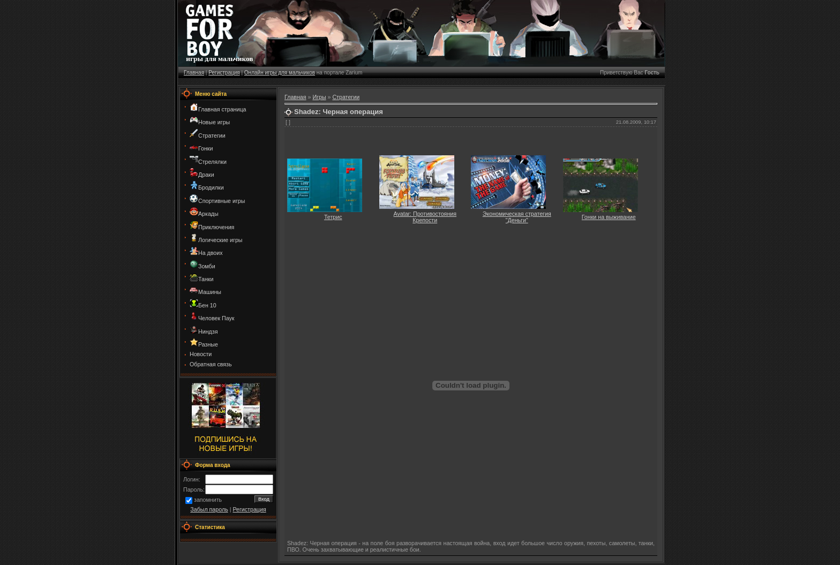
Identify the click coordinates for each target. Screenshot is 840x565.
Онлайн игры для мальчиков (279, 73)
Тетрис (333, 217)
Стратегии (345, 97)
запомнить (208, 500)
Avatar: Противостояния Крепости (425, 216)
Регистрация (223, 73)
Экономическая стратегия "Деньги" (517, 216)
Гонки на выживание (609, 217)
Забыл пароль (209, 509)
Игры (319, 97)
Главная (194, 73)
